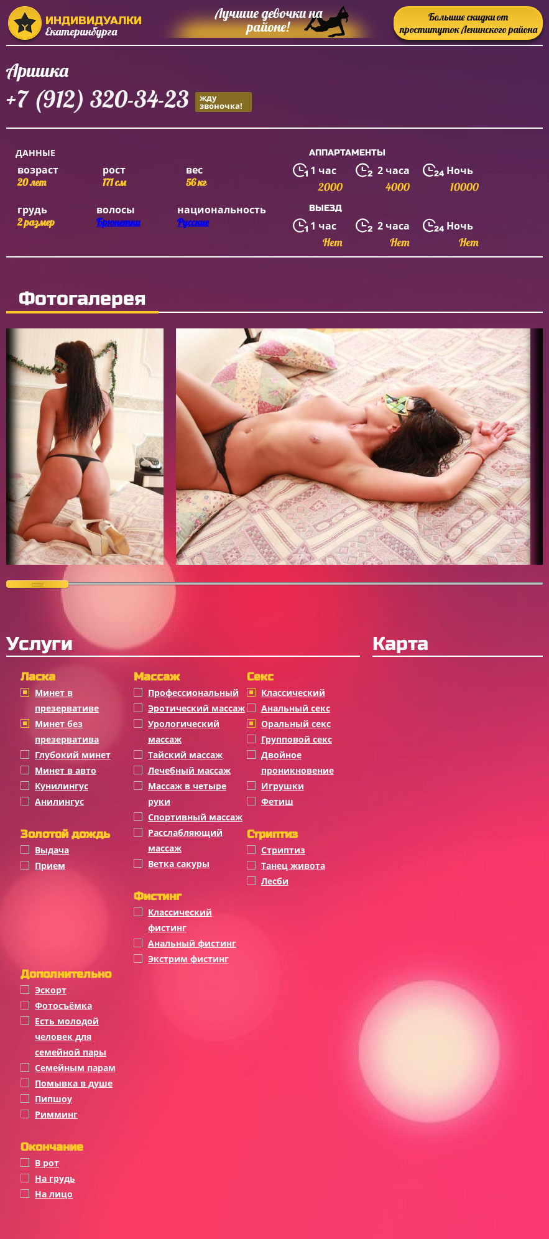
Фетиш (277, 801)
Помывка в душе (74, 1083)
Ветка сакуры (179, 864)
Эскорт (51, 990)
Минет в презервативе (67, 700)
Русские (193, 222)
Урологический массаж (183, 731)
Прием (50, 865)
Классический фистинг (180, 920)
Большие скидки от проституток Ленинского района (468, 23)
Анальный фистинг (192, 943)
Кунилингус (61, 786)
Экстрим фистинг (188, 959)
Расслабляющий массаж (185, 840)
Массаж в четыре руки (187, 793)
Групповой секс (296, 739)
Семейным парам (75, 1068)
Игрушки (282, 786)
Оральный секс (296, 724)
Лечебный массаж (189, 770)
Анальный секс (295, 708)
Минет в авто (65, 770)
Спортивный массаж (195, 817)
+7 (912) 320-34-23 (129, 101)
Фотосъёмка (63, 1005)
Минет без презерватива (67, 731)
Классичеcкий (293, 692)
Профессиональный (193, 692)
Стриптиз (283, 850)
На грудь (55, 1178)
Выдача (52, 850)
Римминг (56, 1114)
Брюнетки (118, 222)
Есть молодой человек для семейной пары (70, 1036)
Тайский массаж (185, 755)
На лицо (54, 1194)
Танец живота (293, 865)
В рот (47, 1163)
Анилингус (59, 801)
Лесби (274, 881)
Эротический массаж (196, 708)
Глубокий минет (73, 755)
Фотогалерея (82, 298)
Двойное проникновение (297, 762)
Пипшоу (53, 1099)
